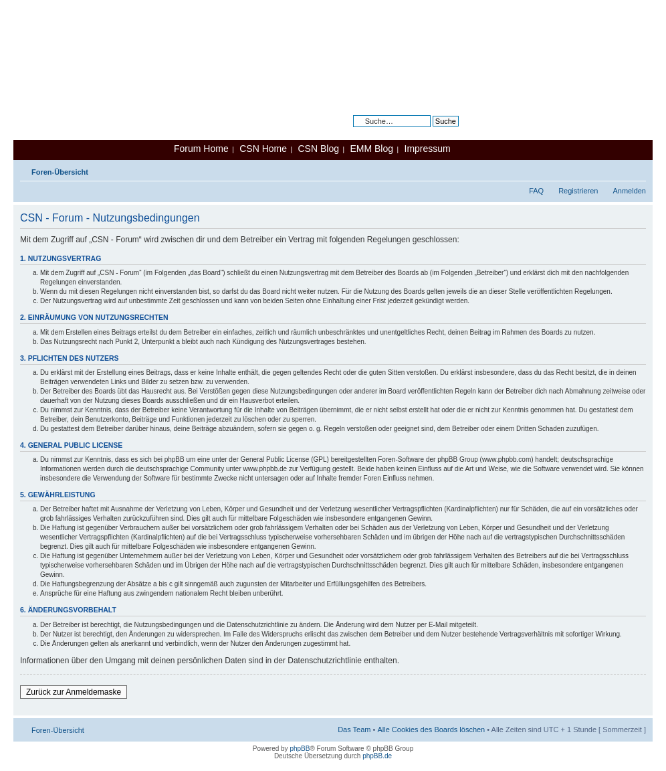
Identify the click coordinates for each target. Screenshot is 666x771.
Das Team (354, 729)
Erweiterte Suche (431, 131)
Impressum (428, 148)
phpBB (300, 748)
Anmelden (629, 191)
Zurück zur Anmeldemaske (73, 692)
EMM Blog (371, 148)
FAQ (536, 191)
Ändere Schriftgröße (636, 169)
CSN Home (263, 148)
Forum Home (201, 148)
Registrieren (578, 191)
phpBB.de (377, 756)
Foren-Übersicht (59, 172)
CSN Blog (318, 148)
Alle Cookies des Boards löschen (431, 729)
